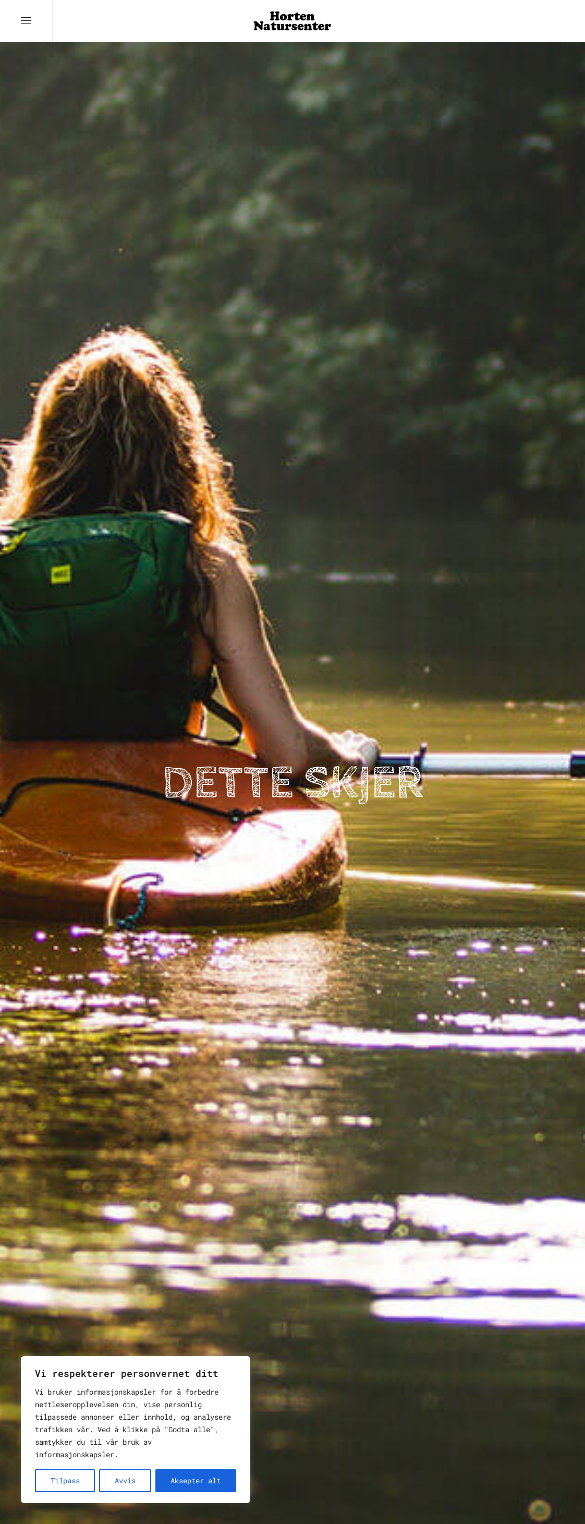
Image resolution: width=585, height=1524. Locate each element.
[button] (26, 21)
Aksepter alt (195, 1480)
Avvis (125, 1480)
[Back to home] (292, 21)
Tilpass (65, 1480)
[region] (135, 1429)
